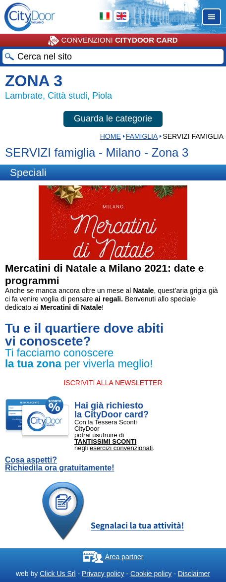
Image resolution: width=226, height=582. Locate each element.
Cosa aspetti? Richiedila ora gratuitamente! (59, 464)
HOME (110, 136)
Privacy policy (103, 574)
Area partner (113, 557)
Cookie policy (150, 574)
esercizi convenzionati (121, 448)
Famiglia (142, 136)
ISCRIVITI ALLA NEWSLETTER (112, 382)
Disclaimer (194, 574)
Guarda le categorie (113, 118)
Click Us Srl (57, 574)
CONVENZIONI (112, 41)
